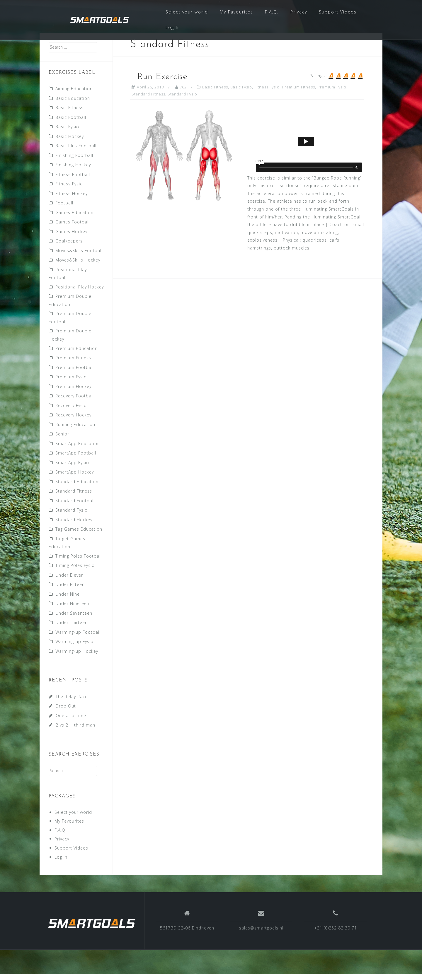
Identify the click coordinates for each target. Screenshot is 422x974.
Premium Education (76, 372)
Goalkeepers (69, 265)
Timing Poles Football (78, 580)
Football (64, 227)
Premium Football (74, 391)
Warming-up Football (78, 656)
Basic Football (70, 141)
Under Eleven (69, 599)
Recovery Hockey (73, 439)
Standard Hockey (73, 544)
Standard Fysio (71, 534)
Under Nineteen (72, 627)
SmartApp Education (77, 468)
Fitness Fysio (69, 208)
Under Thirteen (71, 647)
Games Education (74, 237)
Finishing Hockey (73, 189)
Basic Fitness (69, 132)
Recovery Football (74, 420)
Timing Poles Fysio (75, 589)
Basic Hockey (69, 160)
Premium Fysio (71, 401)
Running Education (75, 449)
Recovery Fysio (71, 430)
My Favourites (236, 12)
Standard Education (76, 506)
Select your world (187, 12)
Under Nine (67, 618)
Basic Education (72, 122)
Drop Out (66, 730)
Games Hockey (71, 256)
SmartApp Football (75, 477)
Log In (173, 27)
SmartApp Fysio (72, 487)
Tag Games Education (78, 553)
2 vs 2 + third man (75, 749)
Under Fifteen (70, 608)
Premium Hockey (73, 410)
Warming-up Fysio (74, 666)
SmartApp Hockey (74, 496)
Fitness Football (72, 198)
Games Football (72, 246)
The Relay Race (72, 721)
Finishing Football (74, 179)
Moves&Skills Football (79, 275)
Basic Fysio (67, 151)
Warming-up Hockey (76, 675)
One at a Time (71, 740)
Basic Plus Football (75, 170)
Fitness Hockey (71, 218)
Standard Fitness (73, 515)
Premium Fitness (73, 382)
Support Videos (338, 12)
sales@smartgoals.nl (261, 952)
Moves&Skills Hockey (77, 284)
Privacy (298, 12)
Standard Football (75, 525)
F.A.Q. (272, 12)
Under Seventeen (73, 637)
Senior (62, 458)
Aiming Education (74, 113)
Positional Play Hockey (79, 311)
